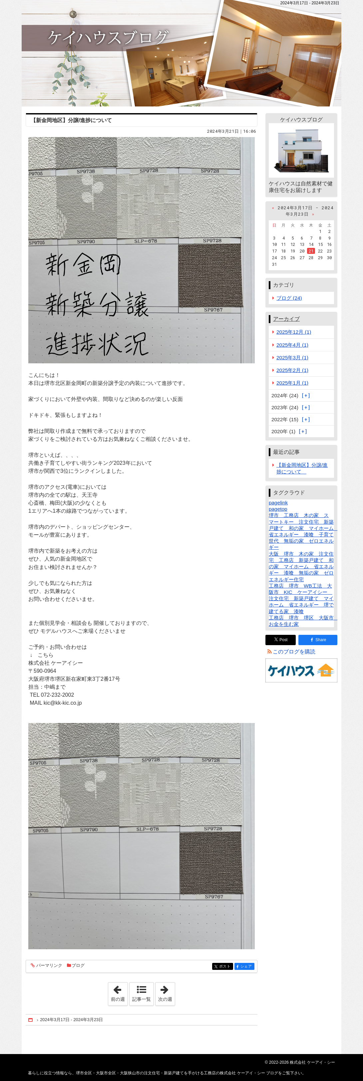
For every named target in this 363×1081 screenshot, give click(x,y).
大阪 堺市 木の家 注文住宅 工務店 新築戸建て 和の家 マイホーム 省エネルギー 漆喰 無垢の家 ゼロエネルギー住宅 (301, 566)
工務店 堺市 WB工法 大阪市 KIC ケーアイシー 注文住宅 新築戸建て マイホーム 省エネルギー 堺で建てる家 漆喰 (301, 598)
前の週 (119, 992)
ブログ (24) (289, 298)
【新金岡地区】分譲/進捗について (74, 120)
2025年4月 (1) (292, 345)
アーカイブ (286, 319)
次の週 (166, 992)
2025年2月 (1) (292, 370)
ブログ (78, 965)
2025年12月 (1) (293, 332)
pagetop (278, 509)
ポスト (225, 967)
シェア (246, 967)
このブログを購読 (294, 651)
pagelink (278, 502)
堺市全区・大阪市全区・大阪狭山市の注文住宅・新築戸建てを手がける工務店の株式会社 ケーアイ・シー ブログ (181, 53)
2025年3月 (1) (292, 357)
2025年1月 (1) (292, 383)
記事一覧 (141, 999)
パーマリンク (48, 966)
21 (311, 251)
